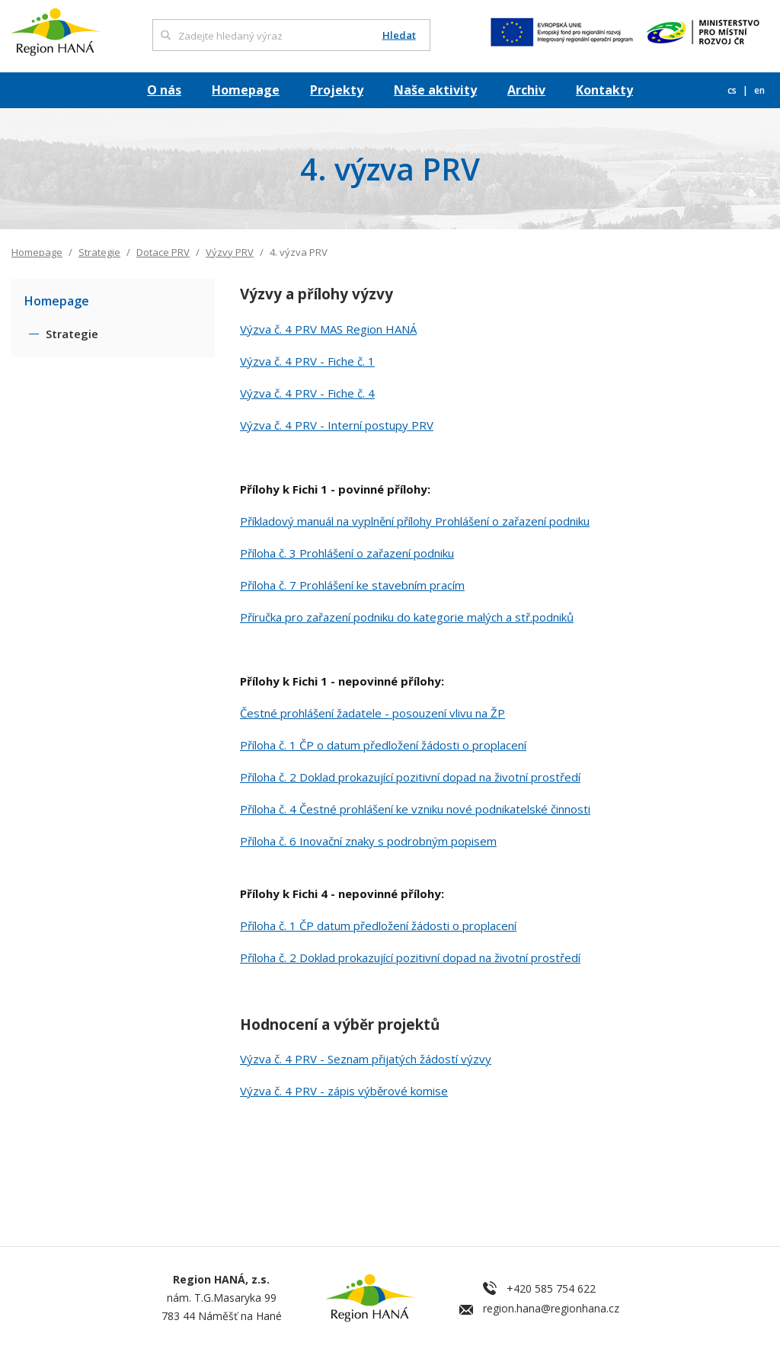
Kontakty (604, 90)
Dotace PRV (163, 252)
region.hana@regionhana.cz (551, 1308)
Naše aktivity (435, 90)
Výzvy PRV (230, 252)
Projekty (336, 90)
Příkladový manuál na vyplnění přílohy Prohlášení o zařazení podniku (415, 521)
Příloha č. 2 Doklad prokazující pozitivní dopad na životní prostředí (410, 777)
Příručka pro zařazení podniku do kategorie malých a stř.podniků (407, 617)
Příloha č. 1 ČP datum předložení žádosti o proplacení (378, 925)
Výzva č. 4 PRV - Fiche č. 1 (307, 361)
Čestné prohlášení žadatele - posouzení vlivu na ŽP (372, 713)
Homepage (246, 90)
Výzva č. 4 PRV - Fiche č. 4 (307, 393)
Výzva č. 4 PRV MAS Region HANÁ (328, 329)
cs (733, 90)
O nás (164, 90)
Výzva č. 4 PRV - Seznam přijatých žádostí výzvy (365, 1058)
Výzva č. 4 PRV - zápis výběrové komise (344, 1090)
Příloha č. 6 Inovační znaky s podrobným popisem (368, 841)
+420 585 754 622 (551, 1288)
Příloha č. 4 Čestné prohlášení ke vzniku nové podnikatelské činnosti (415, 809)
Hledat (399, 35)
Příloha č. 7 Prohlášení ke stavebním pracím (352, 585)
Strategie (99, 252)
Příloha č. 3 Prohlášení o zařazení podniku (347, 553)
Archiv (526, 90)
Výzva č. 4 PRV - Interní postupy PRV (336, 425)
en (759, 90)
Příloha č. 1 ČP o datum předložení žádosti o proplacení (383, 745)
